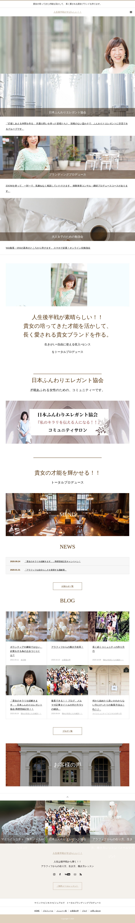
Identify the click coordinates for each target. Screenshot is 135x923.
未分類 (23, 660)
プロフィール (48, 911)
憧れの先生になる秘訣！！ (113, 660)
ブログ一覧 (67, 731)
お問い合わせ (95, 911)
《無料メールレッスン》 (67, 886)
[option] (67, 45)
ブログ (84, 911)
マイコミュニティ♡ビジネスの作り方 (107, 714)
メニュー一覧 (61, 911)
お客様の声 (66, 660)
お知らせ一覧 (67, 586)
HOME (37, 911)
